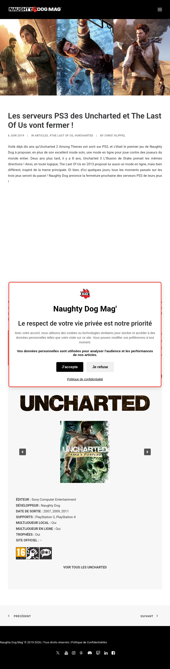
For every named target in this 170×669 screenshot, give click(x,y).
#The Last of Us (61, 135)
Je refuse (100, 367)
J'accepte (70, 367)
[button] (160, 9)
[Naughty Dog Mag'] (35, 9)
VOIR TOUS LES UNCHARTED (85, 567)
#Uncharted (84, 135)
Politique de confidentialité (85, 379)
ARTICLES (41, 135)
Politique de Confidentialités (89, 642)
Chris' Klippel (114, 135)
